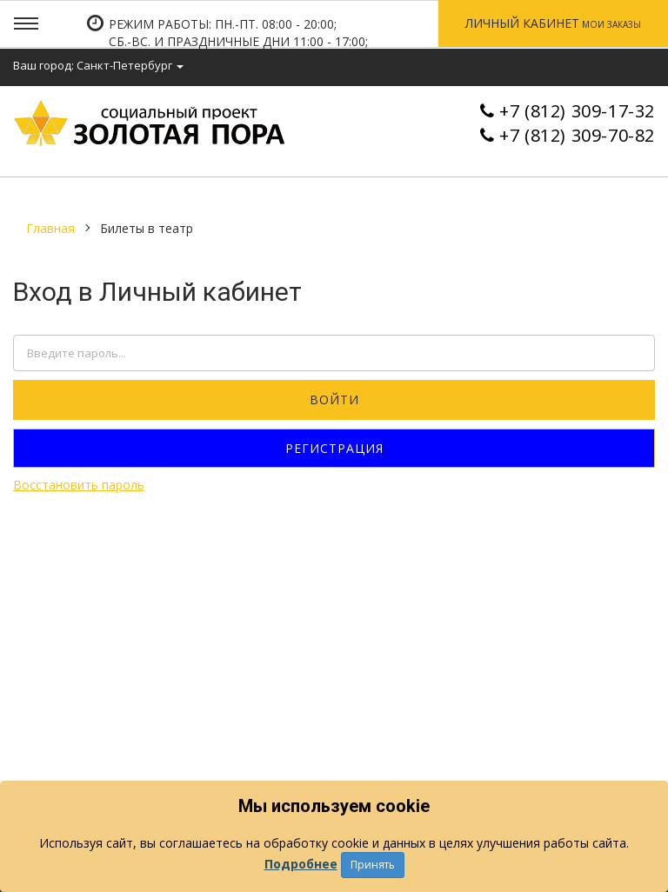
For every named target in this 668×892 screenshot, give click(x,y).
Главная (50, 228)
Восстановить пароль (78, 484)
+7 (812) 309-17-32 (577, 111)
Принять (373, 864)
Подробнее (300, 863)
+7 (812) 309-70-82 (577, 135)
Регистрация (334, 448)
